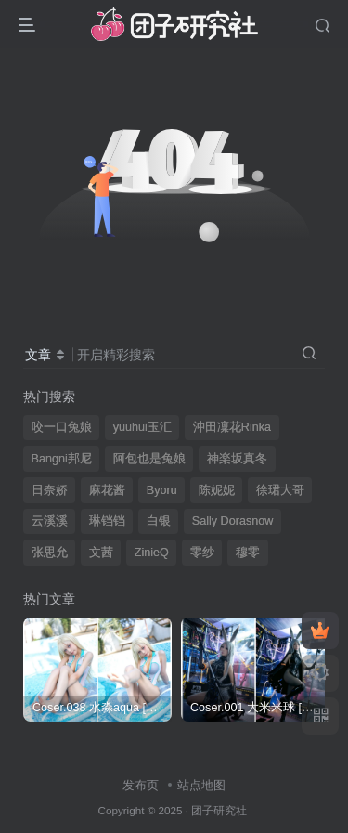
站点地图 (201, 785)
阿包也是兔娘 (149, 458)
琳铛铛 (107, 520)
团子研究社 (219, 810)
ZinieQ (152, 552)
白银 (159, 520)
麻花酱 (107, 490)
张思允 (50, 552)
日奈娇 (50, 490)
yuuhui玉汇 (142, 427)
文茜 (101, 552)
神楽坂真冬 (237, 458)
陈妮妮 (217, 490)
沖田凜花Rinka (232, 427)
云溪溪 (50, 520)
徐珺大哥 (280, 490)
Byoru (162, 490)
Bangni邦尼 (62, 458)
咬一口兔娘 (62, 427)
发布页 (140, 785)
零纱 (202, 552)
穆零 (248, 552)
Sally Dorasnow (233, 520)
